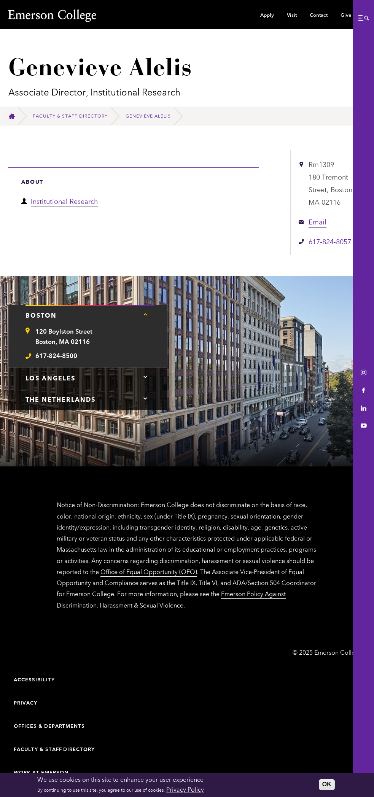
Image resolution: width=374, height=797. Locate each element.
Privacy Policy (185, 789)
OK (326, 784)
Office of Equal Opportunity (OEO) (148, 571)
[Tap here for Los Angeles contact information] (145, 377)
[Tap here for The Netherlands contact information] (145, 398)
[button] (363, 18)
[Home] (15, 116)
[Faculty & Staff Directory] (73, 116)
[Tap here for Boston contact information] (145, 314)
